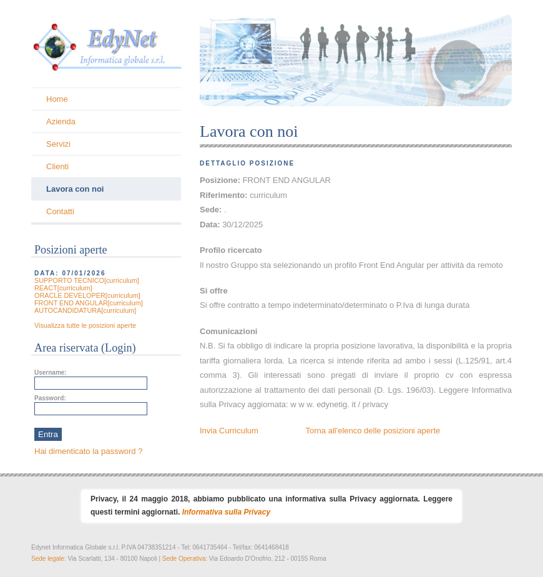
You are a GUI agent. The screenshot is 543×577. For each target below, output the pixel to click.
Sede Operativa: (185, 558)
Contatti (60, 211)
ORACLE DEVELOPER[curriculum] (87, 295)
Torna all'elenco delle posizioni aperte (373, 430)
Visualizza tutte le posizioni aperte (85, 325)
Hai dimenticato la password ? (88, 451)
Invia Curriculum (229, 430)
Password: (50, 398)
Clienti (57, 166)
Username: (50, 372)
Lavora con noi (75, 189)
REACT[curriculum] (63, 288)
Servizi (58, 144)
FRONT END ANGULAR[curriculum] (88, 303)
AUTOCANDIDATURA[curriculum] (85, 310)
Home (57, 99)
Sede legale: (49, 558)
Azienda (61, 121)
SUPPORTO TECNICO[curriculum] (86, 280)
